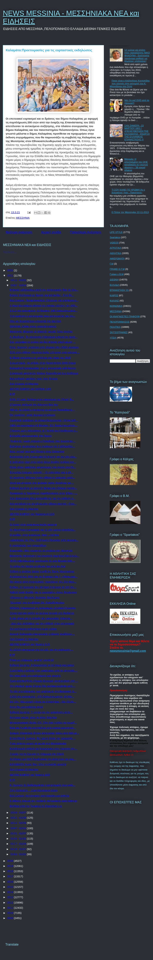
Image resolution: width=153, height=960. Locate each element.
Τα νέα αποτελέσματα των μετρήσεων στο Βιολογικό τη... (43, 691)
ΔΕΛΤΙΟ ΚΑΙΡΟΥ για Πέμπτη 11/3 (30, 644)
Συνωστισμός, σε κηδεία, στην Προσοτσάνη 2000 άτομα (43, 362)
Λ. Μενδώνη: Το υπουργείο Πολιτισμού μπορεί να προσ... (43, 336)
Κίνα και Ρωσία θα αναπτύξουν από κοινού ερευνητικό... (43, 727)
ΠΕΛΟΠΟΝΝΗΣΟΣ (119, 321)
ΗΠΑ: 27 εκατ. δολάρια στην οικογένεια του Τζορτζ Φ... (42, 399)
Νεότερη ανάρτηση (19, 232)
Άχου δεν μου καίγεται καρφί (26, 706)
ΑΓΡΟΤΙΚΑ (115, 248)
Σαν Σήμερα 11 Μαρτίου (24, 508)
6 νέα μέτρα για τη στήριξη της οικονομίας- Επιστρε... (41, 618)
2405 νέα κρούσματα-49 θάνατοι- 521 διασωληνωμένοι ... (43, 425)
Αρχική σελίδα (51, 232)
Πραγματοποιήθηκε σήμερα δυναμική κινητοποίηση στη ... (44, 680)
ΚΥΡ (12, 394)
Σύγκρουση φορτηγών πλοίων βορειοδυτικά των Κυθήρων (44, 373)
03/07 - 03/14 (18, 285)
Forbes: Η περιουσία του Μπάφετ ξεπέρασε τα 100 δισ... (43, 587)
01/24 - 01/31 (18, 838)
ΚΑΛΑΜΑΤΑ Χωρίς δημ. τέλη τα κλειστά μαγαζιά (38, 764)
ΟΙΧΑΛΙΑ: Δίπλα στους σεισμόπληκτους (33, 326)
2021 (10, 275)
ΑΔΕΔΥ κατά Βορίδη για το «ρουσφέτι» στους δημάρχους (43, 592)
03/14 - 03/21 (18, 280)
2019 (10, 865)
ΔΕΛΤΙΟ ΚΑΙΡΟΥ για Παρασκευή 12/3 (32, 513)
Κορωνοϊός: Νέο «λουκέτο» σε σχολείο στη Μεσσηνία (41, 550)
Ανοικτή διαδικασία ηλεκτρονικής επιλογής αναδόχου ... (42, 633)
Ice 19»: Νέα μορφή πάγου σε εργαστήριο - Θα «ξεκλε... (43, 701)
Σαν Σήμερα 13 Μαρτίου (24, 383)
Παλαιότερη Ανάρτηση (85, 232)
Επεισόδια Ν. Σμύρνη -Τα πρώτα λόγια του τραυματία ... (43, 738)
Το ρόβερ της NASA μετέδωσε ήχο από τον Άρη (38, 566)
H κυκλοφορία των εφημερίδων (28, 545)
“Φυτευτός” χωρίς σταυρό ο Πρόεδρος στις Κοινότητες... (42, 441)
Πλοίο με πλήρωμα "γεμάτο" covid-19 (32, 659)
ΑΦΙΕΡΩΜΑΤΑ (117, 258)
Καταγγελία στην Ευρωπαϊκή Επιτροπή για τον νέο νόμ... (43, 456)
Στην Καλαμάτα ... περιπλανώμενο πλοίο (34, 790)
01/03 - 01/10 (18, 854)
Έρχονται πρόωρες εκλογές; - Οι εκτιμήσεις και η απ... (41, 472)
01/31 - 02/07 (18, 833)
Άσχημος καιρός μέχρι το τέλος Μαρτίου (33, 717)
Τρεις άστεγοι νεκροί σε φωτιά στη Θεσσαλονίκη (38, 743)
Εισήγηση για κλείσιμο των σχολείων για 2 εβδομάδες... (42, 446)
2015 (10, 886)
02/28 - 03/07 (18, 812)
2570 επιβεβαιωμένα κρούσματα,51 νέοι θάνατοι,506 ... (42, 560)
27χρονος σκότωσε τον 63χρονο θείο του (34, 404)
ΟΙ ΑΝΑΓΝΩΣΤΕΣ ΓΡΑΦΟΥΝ (124, 316)
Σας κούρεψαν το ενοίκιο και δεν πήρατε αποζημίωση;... (43, 341)
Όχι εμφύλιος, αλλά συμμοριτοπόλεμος (33, 414)
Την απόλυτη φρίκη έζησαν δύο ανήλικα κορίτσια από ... (42, 685)
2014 (10, 892)
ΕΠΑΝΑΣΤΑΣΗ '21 (119, 290)
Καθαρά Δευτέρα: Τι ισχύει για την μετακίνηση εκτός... (41, 712)
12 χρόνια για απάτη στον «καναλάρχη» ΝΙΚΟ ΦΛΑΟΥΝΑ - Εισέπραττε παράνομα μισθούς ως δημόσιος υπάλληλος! (137, 55)
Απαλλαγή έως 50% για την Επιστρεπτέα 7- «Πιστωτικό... (43, 576)
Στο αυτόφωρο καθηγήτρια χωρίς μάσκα (33, 628)
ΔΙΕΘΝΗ (114, 279)
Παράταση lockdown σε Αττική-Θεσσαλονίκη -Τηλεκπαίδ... (44, 420)
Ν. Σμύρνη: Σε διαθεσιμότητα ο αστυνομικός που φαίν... (42, 785)
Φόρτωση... (10, 251)
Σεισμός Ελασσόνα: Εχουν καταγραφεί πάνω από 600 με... (44, 733)
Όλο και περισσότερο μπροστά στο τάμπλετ (35, 321)
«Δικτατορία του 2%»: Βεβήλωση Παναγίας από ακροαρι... (44, 539)
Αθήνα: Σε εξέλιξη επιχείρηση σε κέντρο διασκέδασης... (42, 409)
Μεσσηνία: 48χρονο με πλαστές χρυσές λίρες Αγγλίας (41, 331)
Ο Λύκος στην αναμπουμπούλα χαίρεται (33, 524)
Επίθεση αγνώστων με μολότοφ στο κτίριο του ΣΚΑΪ (40, 357)
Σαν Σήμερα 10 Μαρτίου (24, 769)
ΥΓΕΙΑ (113, 337)
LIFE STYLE (116, 232)
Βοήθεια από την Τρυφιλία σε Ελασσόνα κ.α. (36, 805)
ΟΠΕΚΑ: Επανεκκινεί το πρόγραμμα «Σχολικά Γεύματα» (43, 607)
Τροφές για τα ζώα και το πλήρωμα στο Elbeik (37, 753)
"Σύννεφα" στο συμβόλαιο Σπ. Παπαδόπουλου (37, 602)
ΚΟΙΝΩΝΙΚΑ (116, 306)
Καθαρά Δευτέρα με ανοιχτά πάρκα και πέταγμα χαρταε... (43, 487)
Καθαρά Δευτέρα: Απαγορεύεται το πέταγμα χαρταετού (42, 665)
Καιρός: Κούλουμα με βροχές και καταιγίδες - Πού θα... (42, 295)
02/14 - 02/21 (18, 822)
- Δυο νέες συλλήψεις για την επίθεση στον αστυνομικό (42, 623)
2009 (10, 918)
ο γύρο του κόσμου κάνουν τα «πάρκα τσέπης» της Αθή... (43, 305)
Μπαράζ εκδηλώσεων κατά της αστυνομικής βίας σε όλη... (44, 289)
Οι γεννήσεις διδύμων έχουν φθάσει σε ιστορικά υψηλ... (42, 477)
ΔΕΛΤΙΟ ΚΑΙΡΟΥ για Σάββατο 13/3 (30, 388)
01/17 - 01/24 (18, 843)
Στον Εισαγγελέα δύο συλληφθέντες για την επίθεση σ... (42, 498)
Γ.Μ (111, 263)
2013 (10, 897)
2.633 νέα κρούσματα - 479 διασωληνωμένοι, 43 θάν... (42, 696)
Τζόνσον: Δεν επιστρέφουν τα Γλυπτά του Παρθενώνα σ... (44, 430)
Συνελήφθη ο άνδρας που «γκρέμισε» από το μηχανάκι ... (43, 670)
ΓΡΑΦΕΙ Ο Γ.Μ (117, 269)
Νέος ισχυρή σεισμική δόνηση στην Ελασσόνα (37, 451)
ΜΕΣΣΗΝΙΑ (23, 217)
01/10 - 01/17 (18, 849)
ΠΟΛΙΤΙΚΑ (115, 327)
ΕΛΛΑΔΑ (114, 285)
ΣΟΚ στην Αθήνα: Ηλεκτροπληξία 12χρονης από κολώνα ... (45, 352)
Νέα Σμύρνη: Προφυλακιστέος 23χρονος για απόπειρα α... (44, 300)
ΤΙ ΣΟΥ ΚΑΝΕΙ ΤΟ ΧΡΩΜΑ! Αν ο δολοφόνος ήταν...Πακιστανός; (128, 191)
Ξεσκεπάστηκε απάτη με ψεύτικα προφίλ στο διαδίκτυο (42, 613)
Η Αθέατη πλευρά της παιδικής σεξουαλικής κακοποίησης (43, 800)
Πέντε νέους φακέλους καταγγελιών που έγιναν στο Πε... (43, 467)
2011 (10, 907)
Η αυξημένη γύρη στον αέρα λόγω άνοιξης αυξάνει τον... (43, 461)
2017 (10, 876)
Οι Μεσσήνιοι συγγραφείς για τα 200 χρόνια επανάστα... (43, 529)
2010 (10, 912)
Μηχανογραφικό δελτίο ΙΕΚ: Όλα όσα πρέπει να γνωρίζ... (43, 722)
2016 (10, 881)
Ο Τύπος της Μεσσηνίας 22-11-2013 (130, 212)
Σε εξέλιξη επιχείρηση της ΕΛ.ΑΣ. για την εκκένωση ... (41, 649)
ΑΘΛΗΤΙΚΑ (115, 253)
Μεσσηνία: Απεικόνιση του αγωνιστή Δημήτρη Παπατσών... (44, 555)
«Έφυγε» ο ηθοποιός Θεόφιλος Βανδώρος (35, 597)
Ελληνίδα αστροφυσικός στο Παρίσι (31, 435)
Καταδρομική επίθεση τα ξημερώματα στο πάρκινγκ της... (43, 748)
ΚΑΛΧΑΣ (114, 300)
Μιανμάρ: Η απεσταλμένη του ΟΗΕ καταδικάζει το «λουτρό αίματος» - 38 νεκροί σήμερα (136, 164)
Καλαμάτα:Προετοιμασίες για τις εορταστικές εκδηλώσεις (43, 367)
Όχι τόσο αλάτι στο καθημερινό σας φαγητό (35, 675)
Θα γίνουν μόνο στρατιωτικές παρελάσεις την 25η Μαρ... (43, 581)
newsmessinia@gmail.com (128, 650)
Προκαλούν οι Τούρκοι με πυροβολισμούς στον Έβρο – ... (43, 493)
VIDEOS (114, 242)
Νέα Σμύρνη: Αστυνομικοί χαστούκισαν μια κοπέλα (39, 795)
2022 (10, 270)
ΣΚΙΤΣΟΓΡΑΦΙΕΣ (119, 332)
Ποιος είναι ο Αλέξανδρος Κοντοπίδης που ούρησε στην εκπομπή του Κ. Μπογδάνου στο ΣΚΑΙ (130, 83)
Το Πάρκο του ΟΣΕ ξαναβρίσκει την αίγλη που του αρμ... (43, 759)
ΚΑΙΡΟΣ (114, 295)
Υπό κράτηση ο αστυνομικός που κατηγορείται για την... (42, 315)
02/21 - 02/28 (18, 817)
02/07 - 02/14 (18, 828)
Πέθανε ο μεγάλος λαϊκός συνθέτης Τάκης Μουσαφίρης (42, 571)
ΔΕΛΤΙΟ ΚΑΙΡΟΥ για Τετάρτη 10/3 (30, 774)
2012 (10, 902)
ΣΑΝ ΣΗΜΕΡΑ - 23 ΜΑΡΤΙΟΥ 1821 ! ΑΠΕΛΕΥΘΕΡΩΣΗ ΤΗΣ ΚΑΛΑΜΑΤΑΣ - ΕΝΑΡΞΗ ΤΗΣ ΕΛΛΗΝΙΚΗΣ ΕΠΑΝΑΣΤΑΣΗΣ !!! (137, 132)
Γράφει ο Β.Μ (116, 274)
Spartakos (115, 237)
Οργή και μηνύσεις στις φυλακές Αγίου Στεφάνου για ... (42, 482)
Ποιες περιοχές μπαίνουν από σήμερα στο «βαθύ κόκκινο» (44, 347)
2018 (10, 871)
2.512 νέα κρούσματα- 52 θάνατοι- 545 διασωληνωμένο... (44, 310)
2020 (10, 860)
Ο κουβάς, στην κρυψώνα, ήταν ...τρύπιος (34, 534)
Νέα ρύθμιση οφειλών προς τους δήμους (34, 378)
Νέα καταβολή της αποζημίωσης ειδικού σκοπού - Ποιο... (43, 503)
